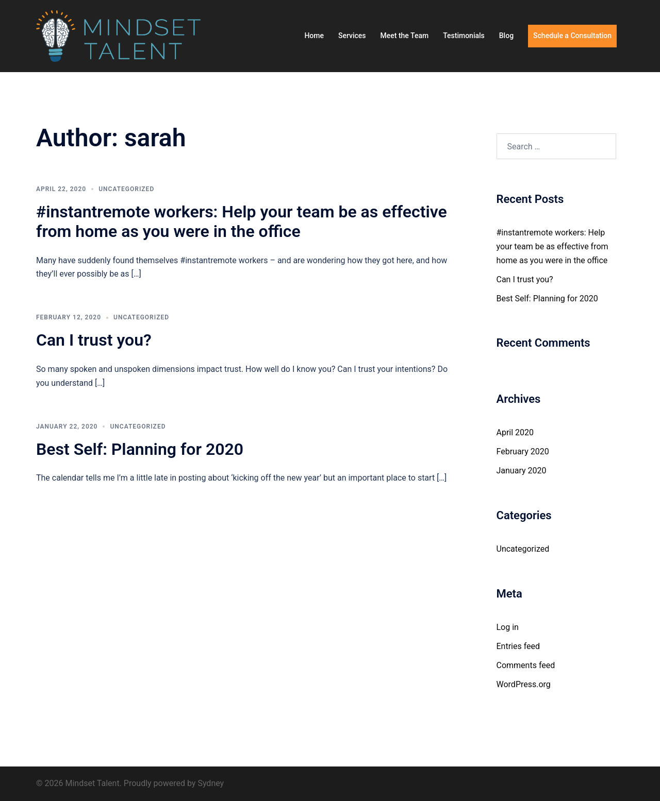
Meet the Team (405, 35)
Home (314, 35)
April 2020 (515, 432)
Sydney (210, 783)
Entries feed (518, 646)
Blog (506, 35)
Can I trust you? (94, 340)
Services (352, 35)
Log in (508, 627)
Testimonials (464, 35)
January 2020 (522, 470)
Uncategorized (126, 189)
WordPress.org (524, 684)
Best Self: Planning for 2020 (139, 449)
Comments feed (526, 665)
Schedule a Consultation (572, 35)
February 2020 (523, 451)
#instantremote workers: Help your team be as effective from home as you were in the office (241, 221)
